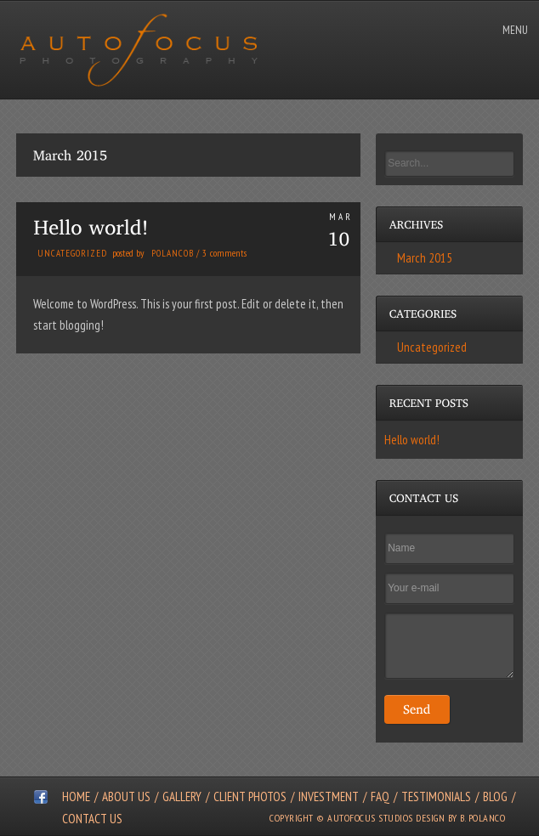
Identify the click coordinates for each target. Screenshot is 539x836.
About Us (126, 796)
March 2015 (424, 258)
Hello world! (412, 440)
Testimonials (436, 796)
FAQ (380, 796)
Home (76, 796)
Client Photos (250, 796)
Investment (328, 796)
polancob (172, 253)
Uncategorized (72, 253)
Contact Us (92, 819)
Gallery (181, 796)
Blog (495, 796)
